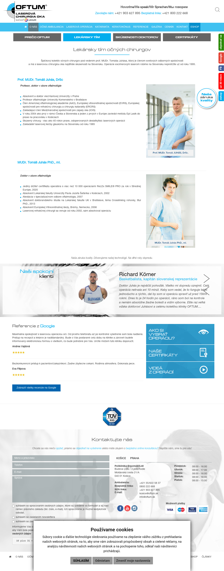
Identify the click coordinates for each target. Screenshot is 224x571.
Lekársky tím (87, 37)
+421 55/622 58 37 (150, 483)
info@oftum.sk (147, 497)
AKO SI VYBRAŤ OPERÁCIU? (162, 334)
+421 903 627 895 (127, 13)
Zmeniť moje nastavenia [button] (133, 560)
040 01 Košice (123, 476)
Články (206, 557)
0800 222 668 (147, 487)
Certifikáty (187, 37)
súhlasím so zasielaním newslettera (33, 517)
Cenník (169, 27)
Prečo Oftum (37, 37)
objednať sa (221, 42)
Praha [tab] (134, 458)
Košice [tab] (121, 458)
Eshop (195, 27)
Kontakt (182, 27)
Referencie (141, 27)
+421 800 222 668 (175, 13)
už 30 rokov (221, 81)
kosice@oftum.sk (148, 494)
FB (221, 68)
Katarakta (102, 27)
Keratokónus (121, 27)
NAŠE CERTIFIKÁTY (163, 353)
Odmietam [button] (102, 560)
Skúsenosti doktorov (137, 37)
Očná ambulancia (52, 27)
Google (221, 58)
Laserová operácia (79, 27)
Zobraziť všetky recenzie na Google (36, 388)
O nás (33, 27)
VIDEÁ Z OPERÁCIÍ (161, 370)
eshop (221, 96)
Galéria (156, 27)
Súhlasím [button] (81, 560)
